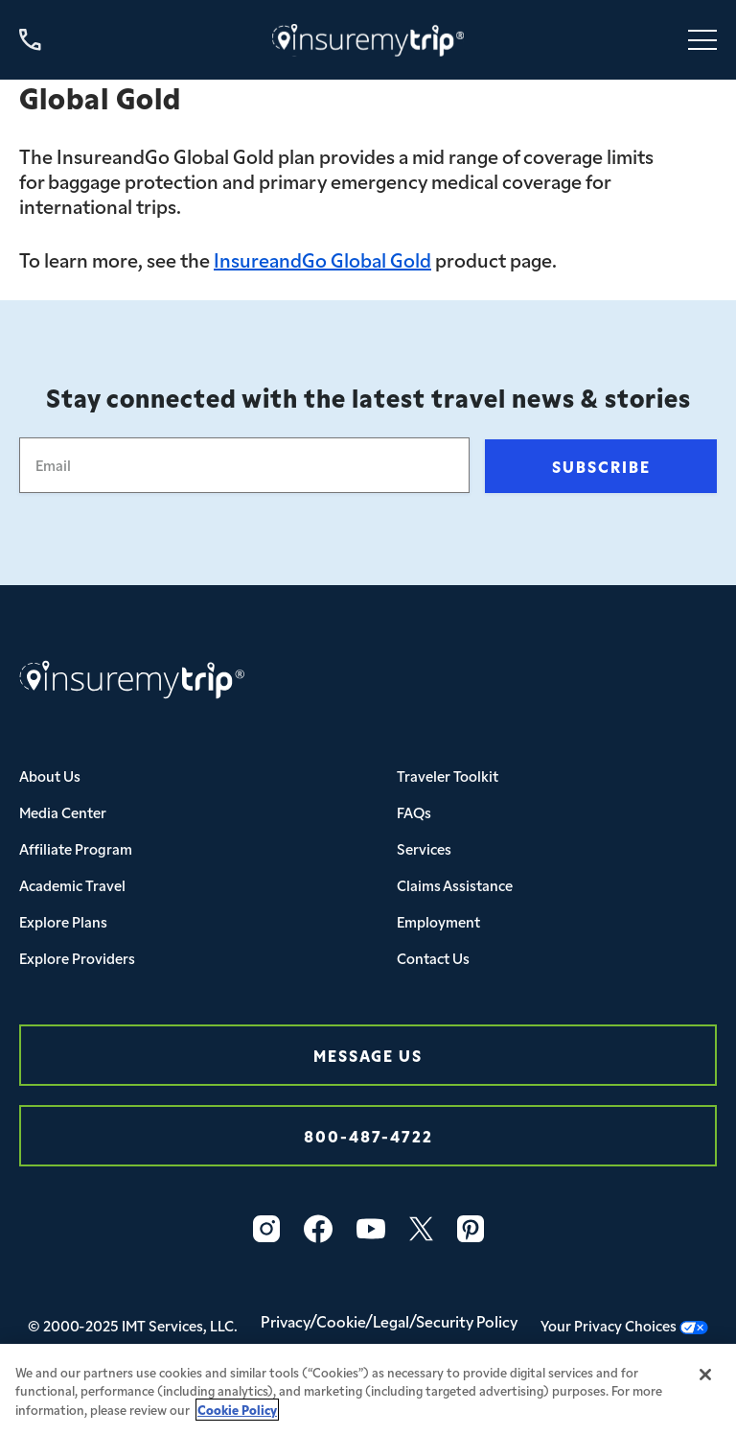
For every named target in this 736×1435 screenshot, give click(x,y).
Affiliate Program (75, 848)
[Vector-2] (318, 1228)
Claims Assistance (455, 885)
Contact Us (433, 958)
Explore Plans (63, 921)
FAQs (414, 812)
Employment (438, 921)
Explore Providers (77, 958)
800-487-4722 (368, 1135)
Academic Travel (72, 885)
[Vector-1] (370, 1228)
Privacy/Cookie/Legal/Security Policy (389, 1320)
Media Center (62, 812)
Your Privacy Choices (624, 1325)
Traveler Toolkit (447, 775)
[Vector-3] (266, 1228)
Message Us (368, 1055)
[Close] (705, 1380)
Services (424, 848)
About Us (49, 775)
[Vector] (470, 1228)
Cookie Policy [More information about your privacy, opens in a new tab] (237, 1415)
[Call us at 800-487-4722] (30, 40)
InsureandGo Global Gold (322, 259)
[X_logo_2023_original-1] (421, 1228)
